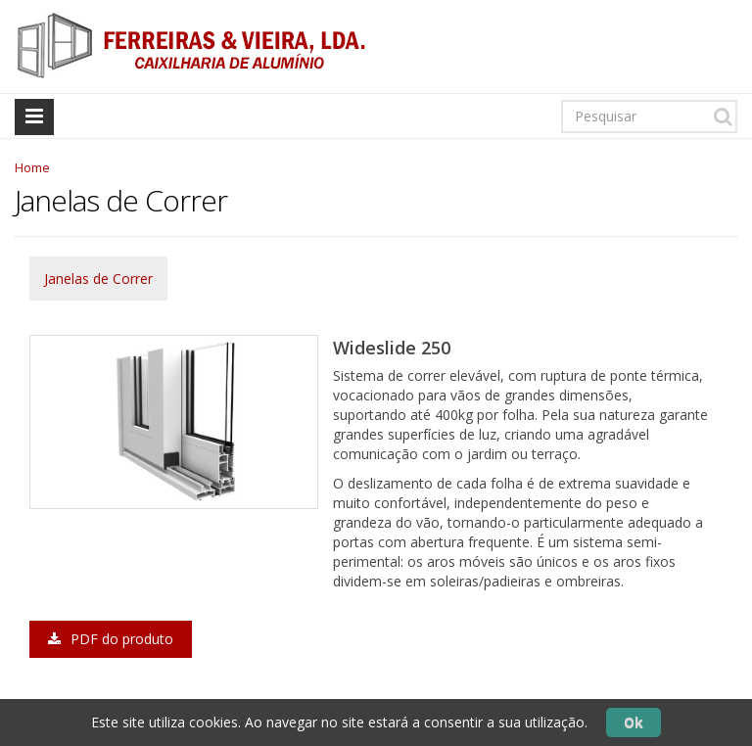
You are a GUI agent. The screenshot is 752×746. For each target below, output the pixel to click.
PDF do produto (110, 638)
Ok (633, 722)
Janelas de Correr (98, 278)
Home (32, 167)
